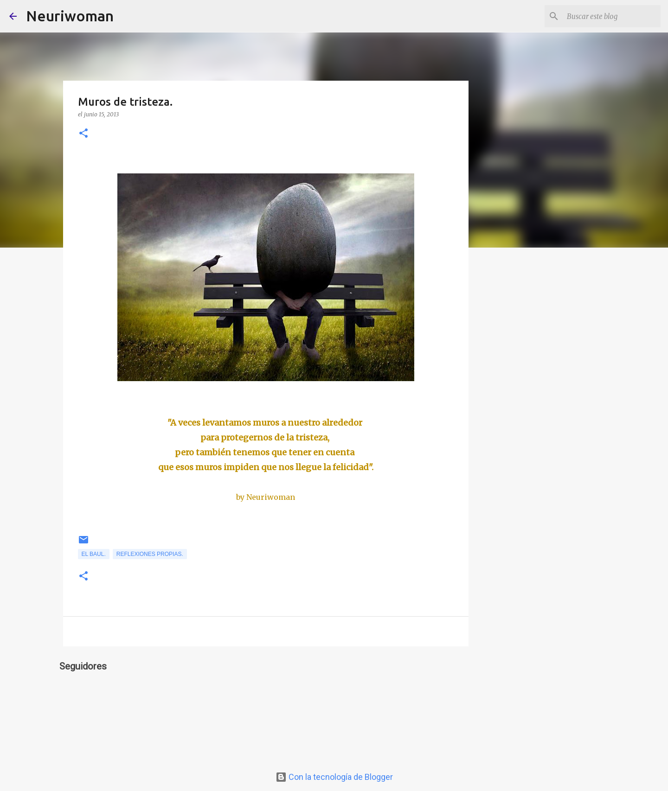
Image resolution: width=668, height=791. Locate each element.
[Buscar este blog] (612, 16)
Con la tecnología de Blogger (334, 777)
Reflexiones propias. (149, 554)
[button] (83, 134)
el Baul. (94, 554)
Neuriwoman (70, 15)
